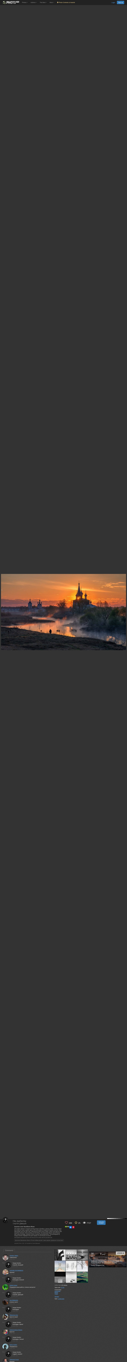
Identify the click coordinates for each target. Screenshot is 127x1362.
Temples (57, 1296)
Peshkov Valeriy (14, 1255)
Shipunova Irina (14, 1315)
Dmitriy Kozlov (13, 1285)
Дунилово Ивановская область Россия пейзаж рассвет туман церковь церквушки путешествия (39, 1240)
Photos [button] (25, 2)
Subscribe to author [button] (101, 1222)
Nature (56, 1292)
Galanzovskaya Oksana (16, 1330)
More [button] (52, 2)
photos (64, 1285)
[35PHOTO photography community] (10, 2)
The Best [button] (43, 2)
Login (113, 2)
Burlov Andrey (13, 1344)
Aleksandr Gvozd (14, 1359)
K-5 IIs (62, 1287)
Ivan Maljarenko (14, 1300)
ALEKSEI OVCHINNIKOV (16, 1270)
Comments (9, 1250)
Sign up (120, 2)
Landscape (57, 1291)
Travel (56, 1294)
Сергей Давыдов (19, 1223)
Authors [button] (34, 2)
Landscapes (61, 1299)
